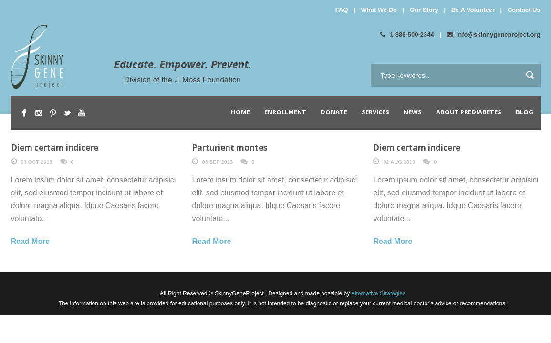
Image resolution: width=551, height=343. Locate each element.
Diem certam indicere (54, 147)
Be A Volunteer (473, 9)
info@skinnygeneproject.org (494, 34)
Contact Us (524, 9)
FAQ (341, 9)
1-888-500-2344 (407, 34)
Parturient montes (229, 147)
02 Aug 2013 (399, 162)
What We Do (379, 9)
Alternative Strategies (377, 293)
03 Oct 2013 (36, 162)
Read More (30, 241)
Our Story (424, 9)
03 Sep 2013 (217, 162)
